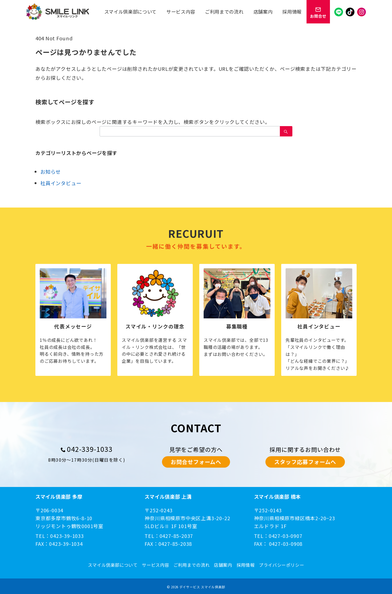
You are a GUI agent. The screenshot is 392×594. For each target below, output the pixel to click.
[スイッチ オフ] (318, 11)
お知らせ (50, 171)
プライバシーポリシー (281, 565)
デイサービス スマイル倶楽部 (202, 586)
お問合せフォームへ (196, 462)
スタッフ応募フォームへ (305, 462)
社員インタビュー (60, 183)
